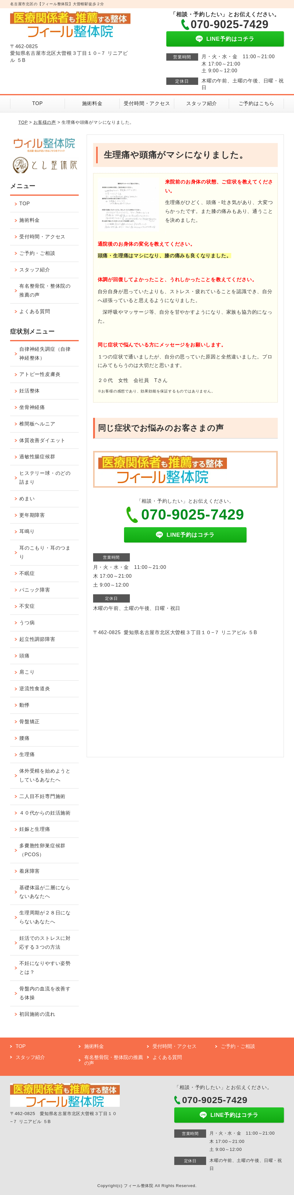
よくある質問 (34, 311)
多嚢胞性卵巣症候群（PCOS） (42, 850)
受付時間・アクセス (147, 103)
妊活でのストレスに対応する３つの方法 (45, 943)
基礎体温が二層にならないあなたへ (45, 892)
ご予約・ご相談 (37, 253)
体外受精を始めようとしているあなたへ (45, 775)
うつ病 (27, 622)
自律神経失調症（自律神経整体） (45, 353)
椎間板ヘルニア (37, 423)
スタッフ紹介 (201, 103)
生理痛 (27, 754)
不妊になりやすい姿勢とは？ (45, 968)
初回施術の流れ (37, 1014)
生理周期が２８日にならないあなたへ (45, 917)
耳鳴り (27, 531)
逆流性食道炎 (34, 688)
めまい (27, 498)
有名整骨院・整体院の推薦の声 (45, 290)
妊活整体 (29, 390)
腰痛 (24, 738)
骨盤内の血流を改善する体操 (45, 993)
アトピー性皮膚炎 (39, 374)
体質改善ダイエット (42, 440)
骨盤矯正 (29, 721)
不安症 (27, 606)
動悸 (24, 705)
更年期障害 (32, 515)
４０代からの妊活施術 (45, 812)
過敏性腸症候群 (37, 456)
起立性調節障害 (37, 639)
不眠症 (27, 573)
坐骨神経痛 (32, 407)
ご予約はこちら (257, 103)
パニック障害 (34, 589)
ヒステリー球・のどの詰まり (45, 478)
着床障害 (29, 871)
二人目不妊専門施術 (42, 796)
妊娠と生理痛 (34, 829)
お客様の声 (44, 122)
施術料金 (92, 103)
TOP (37, 103)
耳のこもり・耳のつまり (45, 552)
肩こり (27, 672)
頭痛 (24, 655)
